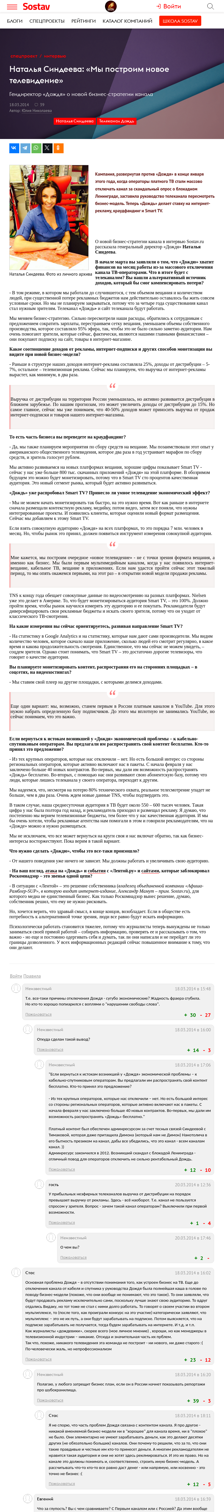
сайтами (150, 870)
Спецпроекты (46, 21)
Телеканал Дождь (116, 121)
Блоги (14, 21)
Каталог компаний (127, 21)
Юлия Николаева (37, 110)
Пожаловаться (38, 1014)
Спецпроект (23, 56)
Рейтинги (83, 21)
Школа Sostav (180, 21)
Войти (16, 976)
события (97, 870)
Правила (32, 976)
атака (51, 870)
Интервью (55, 56)
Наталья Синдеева (75, 121)
